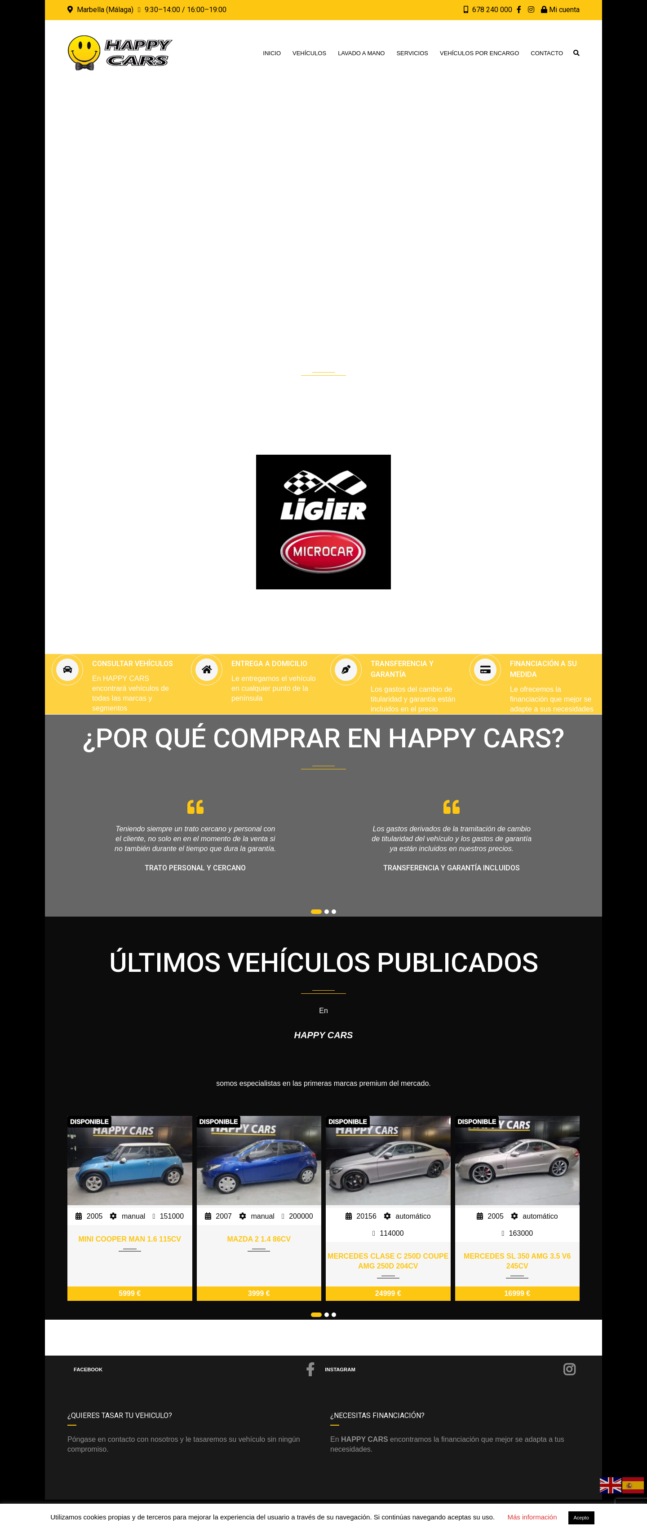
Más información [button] (532, 1517)
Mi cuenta (560, 9)
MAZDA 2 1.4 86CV (259, 1239)
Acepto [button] (581, 1517)
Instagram (450, 1369)
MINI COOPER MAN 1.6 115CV (130, 1239)
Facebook (194, 1369)
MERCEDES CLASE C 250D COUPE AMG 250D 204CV (388, 1261)
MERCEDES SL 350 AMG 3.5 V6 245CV (517, 1261)
